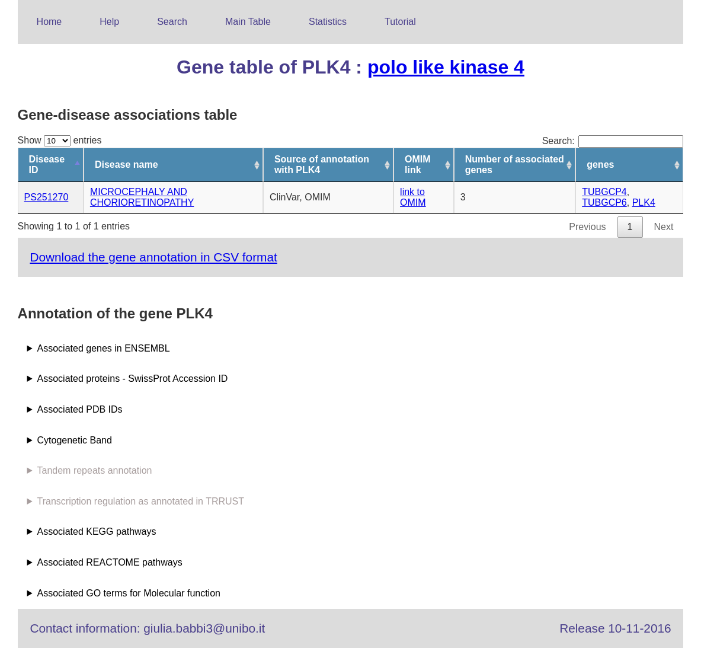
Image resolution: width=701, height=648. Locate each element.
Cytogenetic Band (74, 440)
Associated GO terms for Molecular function (128, 593)
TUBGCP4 (604, 192)
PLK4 (643, 202)
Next (664, 227)
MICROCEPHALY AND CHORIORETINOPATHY (142, 197)
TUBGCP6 (604, 202)
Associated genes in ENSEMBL (103, 348)
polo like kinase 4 (445, 67)
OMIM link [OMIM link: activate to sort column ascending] (418, 164)
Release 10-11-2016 (615, 628)
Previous (587, 227)
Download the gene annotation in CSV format (153, 257)
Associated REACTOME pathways (110, 562)
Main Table (248, 22)
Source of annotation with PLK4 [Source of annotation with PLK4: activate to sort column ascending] (321, 164)
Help (109, 22)
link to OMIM (413, 197)
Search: (613, 141)
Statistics (328, 22)
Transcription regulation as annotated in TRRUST (141, 501)
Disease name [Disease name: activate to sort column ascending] (126, 164)
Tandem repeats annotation (94, 470)
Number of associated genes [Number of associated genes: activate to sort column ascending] (514, 164)
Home (49, 22)
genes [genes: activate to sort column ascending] (600, 164)
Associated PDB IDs (80, 409)
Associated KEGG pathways (96, 531)
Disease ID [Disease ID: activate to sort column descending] (47, 164)
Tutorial (400, 22)
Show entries (60, 140)
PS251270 (46, 197)
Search (172, 22)
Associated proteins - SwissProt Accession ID (132, 379)
